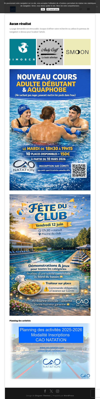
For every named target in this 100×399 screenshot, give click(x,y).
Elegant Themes (43, 395)
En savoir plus (52, 9)
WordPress (69, 395)
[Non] (96, 6)
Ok (43, 9)
